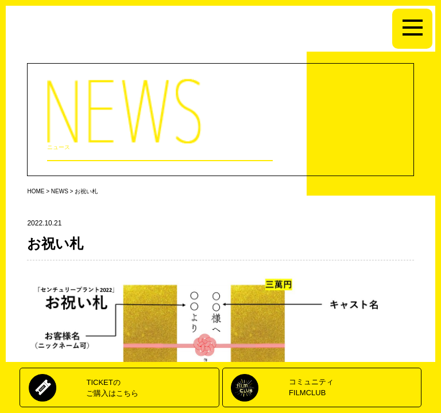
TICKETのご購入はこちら (112, 387)
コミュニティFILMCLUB (311, 386)
